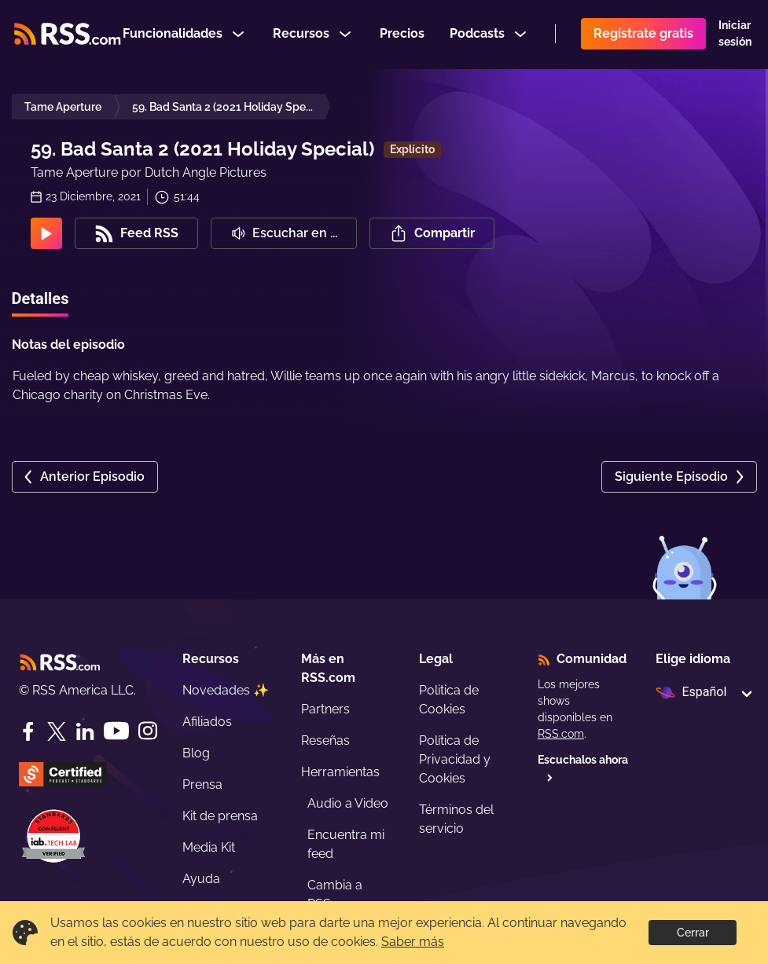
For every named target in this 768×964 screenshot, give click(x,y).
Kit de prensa (220, 815)
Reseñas (325, 740)
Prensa (202, 784)
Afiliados (207, 721)
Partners (325, 709)
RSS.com (561, 734)
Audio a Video (347, 803)
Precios (402, 34)
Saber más (412, 941)
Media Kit (208, 847)
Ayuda (201, 878)
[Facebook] (28, 731)
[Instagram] (147, 731)
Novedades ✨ (225, 690)
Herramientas (340, 771)
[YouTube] (116, 731)
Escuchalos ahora (583, 768)
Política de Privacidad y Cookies (455, 759)
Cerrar (693, 932)
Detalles (40, 298)
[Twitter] (56, 731)
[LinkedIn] (84, 731)
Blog (196, 753)
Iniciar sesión (734, 34)
